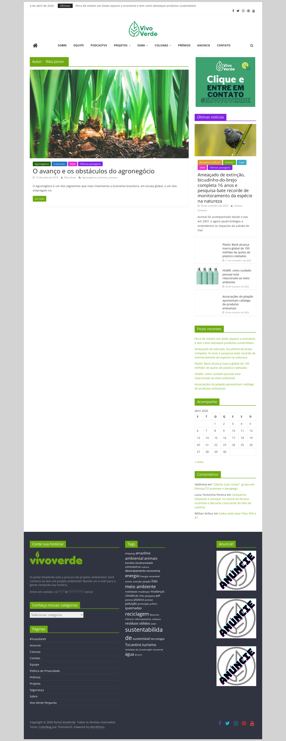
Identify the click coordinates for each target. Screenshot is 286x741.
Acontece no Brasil (210, 162)
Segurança (37, 690)
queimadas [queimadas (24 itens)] (133, 608)
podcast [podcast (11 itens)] (149, 599)
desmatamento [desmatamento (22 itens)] (135, 570)
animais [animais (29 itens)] (150, 558)
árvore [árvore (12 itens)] (138, 654)
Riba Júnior (70, 177)
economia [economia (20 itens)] (153, 570)
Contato (223, 45)
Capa (241, 162)
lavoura (113, 177)
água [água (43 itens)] (129, 654)
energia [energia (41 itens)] (132, 575)
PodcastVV (99, 45)
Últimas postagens (90, 163)
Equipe (78, 45)
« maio (199, 462)
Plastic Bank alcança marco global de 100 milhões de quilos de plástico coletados (236, 250)
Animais (229, 162)
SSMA (141, 45)
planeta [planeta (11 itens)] (129, 599)
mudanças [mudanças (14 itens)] (144, 591)
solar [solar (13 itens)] (153, 623)
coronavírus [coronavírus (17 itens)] (133, 566)
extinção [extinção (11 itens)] (137, 581)
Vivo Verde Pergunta (43, 702)
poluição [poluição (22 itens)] (131, 603)
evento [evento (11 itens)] (128, 581)
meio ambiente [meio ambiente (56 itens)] (140, 586)
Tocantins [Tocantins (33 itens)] (133, 644)
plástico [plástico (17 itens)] (139, 599)
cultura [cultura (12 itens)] (145, 566)
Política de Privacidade (45, 671)
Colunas (161, 45)
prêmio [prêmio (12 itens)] (153, 603)
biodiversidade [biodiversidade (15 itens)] (144, 562)
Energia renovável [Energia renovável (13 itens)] (150, 576)
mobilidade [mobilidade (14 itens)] (131, 591)
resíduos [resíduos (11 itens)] (156, 619)
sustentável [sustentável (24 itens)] (141, 638)
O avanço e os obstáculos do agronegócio (94, 170)
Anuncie (203, 45)
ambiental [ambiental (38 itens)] (134, 557)
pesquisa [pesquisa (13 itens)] (150, 595)
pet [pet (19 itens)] (158, 595)
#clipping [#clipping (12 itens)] (130, 553)
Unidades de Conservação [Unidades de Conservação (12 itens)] (138, 649)
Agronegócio (42, 163)
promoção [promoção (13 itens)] (143, 603)
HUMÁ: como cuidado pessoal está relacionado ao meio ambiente (236, 276)
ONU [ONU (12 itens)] (141, 595)
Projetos (121, 45)
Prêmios (184, 45)
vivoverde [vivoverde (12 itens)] (158, 649)
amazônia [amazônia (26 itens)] (142, 553)
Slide (72, 163)
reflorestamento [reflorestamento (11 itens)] (142, 619)
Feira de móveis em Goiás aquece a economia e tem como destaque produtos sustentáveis (135, 6)
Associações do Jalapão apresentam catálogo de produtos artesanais (237, 302)
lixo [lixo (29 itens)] (154, 580)
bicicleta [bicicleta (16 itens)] (130, 562)
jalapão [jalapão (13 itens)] (147, 581)
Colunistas (59, 163)
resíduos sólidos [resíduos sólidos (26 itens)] (137, 623)
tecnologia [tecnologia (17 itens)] (157, 638)
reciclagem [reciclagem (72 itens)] (137, 613)
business (102, 177)
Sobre (62, 45)
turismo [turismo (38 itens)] (149, 644)
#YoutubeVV (38, 639)
